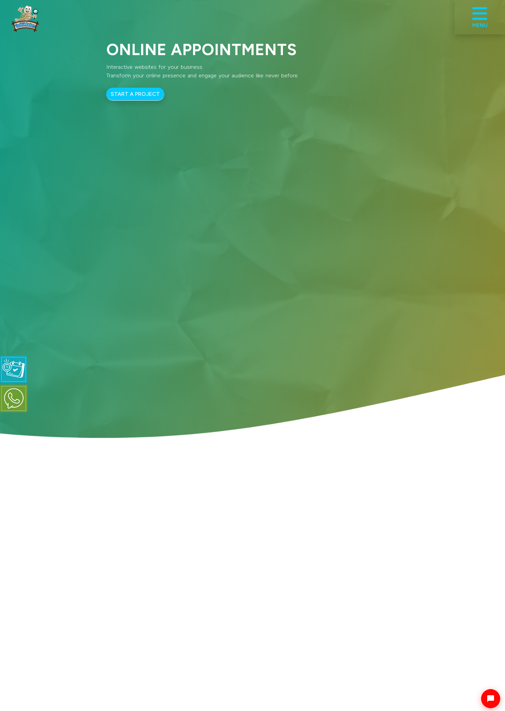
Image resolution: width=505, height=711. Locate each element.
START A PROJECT (135, 94)
